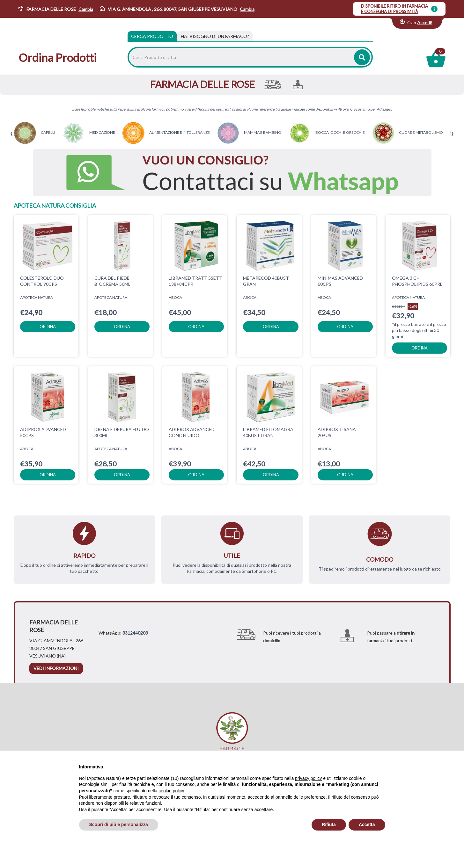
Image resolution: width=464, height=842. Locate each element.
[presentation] (11, 134)
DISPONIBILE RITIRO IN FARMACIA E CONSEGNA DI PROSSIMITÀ (394, 9)
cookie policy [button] (171, 790)
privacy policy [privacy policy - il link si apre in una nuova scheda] (308, 778)
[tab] (215, 36)
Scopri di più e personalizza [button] (118, 824)
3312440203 (135, 633)
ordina (48, 326)
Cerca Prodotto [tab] (152, 36)
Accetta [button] (367, 824)
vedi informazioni (56, 668)
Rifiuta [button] (329, 824)
